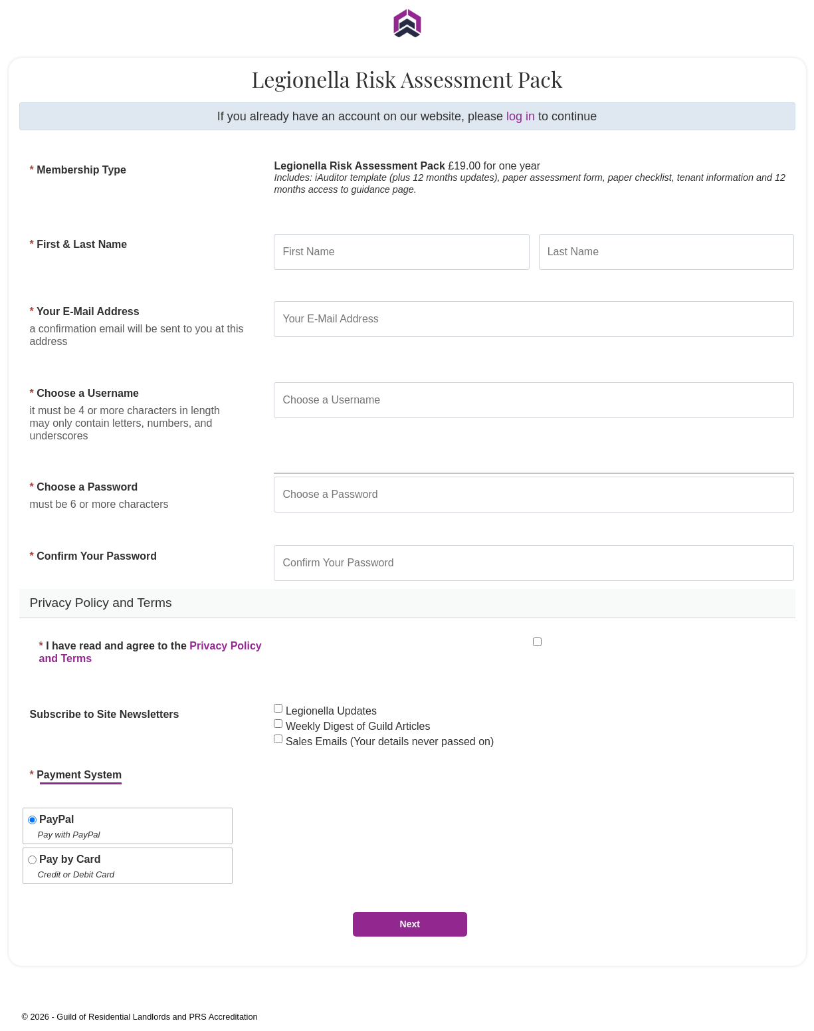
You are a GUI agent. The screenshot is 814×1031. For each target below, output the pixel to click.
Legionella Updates (325, 711)
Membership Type (78, 169)
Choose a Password (84, 487)
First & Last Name (79, 244)
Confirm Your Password (93, 556)
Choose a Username (85, 393)
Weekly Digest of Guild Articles (352, 726)
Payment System (76, 774)
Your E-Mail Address (85, 311)
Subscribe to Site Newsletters (104, 714)
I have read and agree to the (150, 652)
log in (520, 116)
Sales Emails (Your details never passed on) (384, 741)
